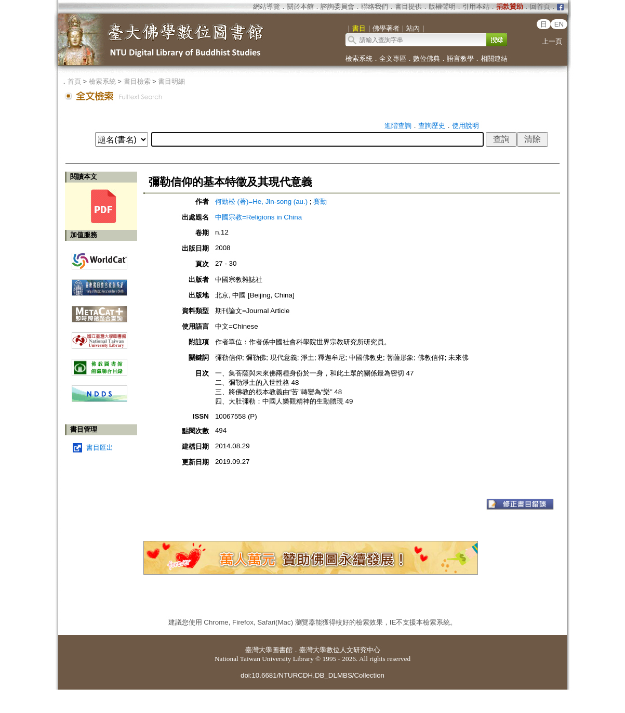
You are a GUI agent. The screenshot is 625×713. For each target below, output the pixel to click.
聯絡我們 (374, 6)
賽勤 (320, 201)
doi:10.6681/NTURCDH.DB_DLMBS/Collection (312, 675)
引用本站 (475, 6)
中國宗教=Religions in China (262, 217)
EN (559, 24)
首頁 (74, 81)
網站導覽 (266, 6)
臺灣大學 (258, 650)
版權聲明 (442, 6)
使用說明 (465, 125)
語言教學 (460, 58)
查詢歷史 (431, 125)
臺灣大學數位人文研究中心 (339, 650)
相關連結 (494, 58)
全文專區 (392, 58)
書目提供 (408, 6)
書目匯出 (99, 447)
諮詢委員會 (337, 6)
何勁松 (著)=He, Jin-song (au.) (261, 201)
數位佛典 (426, 58)
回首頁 (540, 6)
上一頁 (552, 41)
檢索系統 (359, 58)
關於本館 (300, 6)
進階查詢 (397, 125)
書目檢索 (137, 81)
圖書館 (282, 650)
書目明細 (171, 81)
